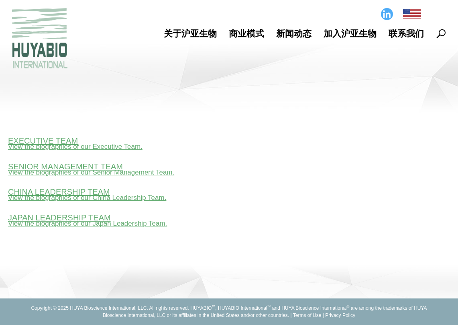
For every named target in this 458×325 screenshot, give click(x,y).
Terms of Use (307, 315)
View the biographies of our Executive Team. (75, 146)
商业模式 (246, 34)
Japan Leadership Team (59, 217)
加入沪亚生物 (350, 34)
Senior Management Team (65, 166)
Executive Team (43, 140)
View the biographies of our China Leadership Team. (87, 198)
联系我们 (406, 34)
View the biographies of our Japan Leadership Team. (87, 223)
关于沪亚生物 (190, 34)
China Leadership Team (59, 191)
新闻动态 (293, 34)
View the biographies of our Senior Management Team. (91, 172)
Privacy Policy (340, 315)
